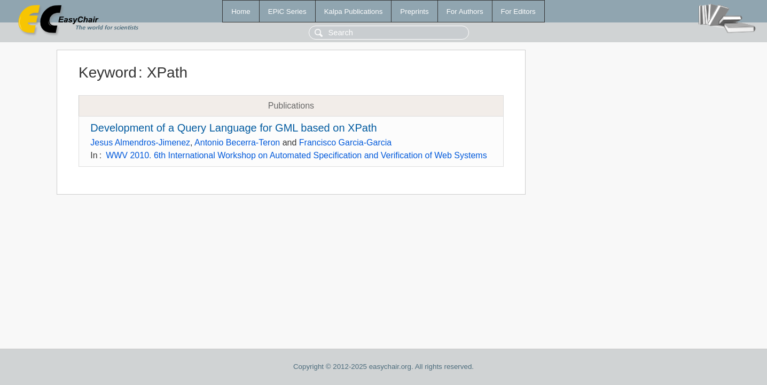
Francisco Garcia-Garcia (345, 142)
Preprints (414, 11)
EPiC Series (287, 11)
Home (241, 11)
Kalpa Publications (353, 11)
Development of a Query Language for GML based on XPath (233, 128)
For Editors (518, 11)
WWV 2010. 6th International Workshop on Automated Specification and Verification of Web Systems (296, 155)
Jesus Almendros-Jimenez (140, 142)
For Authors (465, 11)
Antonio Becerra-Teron (237, 142)
